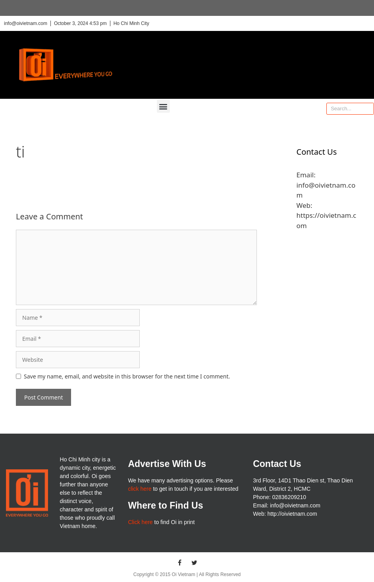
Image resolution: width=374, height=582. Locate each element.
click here (139, 489)
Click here (140, 522)
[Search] (368, 108)
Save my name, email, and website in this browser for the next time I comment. (127, 376)
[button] (163, 106)
